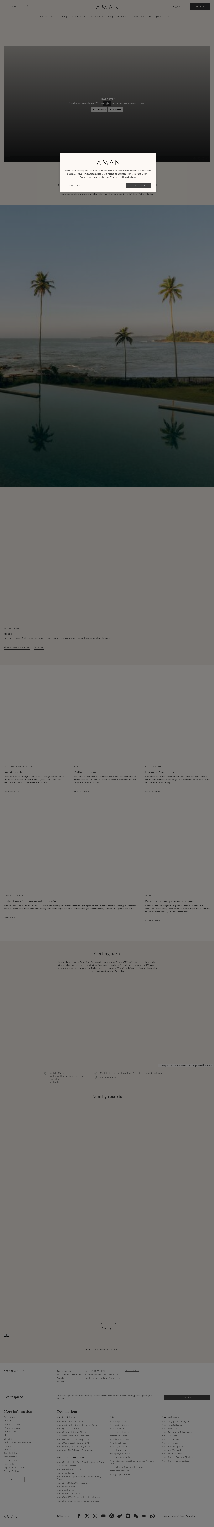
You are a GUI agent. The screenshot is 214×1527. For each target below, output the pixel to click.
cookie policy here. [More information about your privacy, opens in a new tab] (127, 177)
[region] (108, 172)
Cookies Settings (74, 185)
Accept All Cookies (138, 185)
